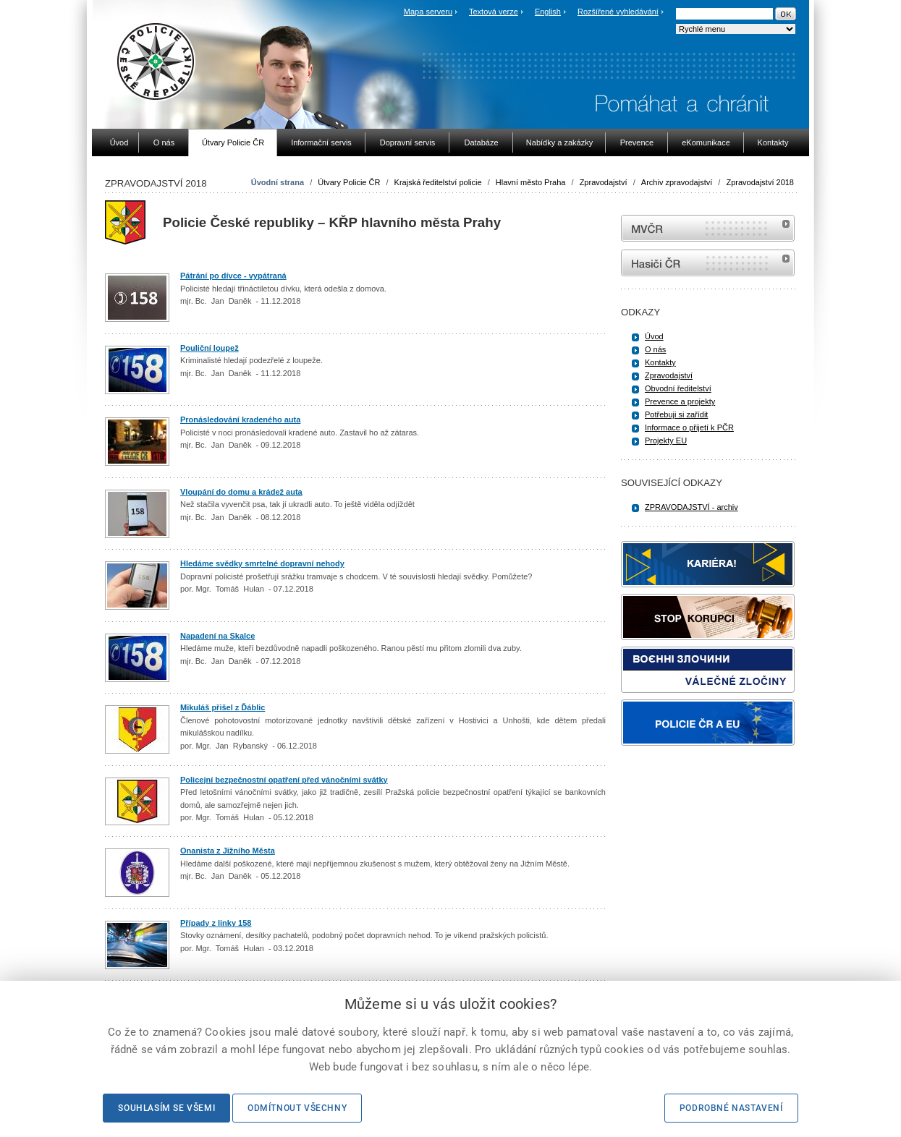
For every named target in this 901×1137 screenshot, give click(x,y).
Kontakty (660, 362)
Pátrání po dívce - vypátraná (233, 275)
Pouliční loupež (209, 348)
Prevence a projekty (680, 401)
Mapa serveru (428, 11)
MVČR (708, 228)
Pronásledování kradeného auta (240, 419)
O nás (655, 349)
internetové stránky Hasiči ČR (708, 263)
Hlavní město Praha (531, 182)
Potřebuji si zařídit (676, 414)
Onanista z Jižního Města (227, 850)
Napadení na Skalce (217, 635)
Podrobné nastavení (731, 1108)
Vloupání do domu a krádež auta (241, 491)
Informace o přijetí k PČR (689, 427)
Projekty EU (666, 440)
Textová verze (493, 11)
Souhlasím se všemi (166, 1108)
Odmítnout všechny (297, 1108)
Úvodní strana (277, 182)
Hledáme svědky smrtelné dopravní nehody (262, 563)
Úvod (654, 336)
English (548, 11)
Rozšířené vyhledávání (618, 11)
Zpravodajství (603, 182)
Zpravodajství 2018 (760, 182)
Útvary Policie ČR (349, 182)
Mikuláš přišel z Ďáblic (222, 707)
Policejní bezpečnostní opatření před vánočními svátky (284, 779)
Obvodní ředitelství (678, 388)
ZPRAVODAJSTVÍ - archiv (691, 507)
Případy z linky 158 (215, 923)
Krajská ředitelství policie (438, 182)
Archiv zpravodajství (676, 182)
